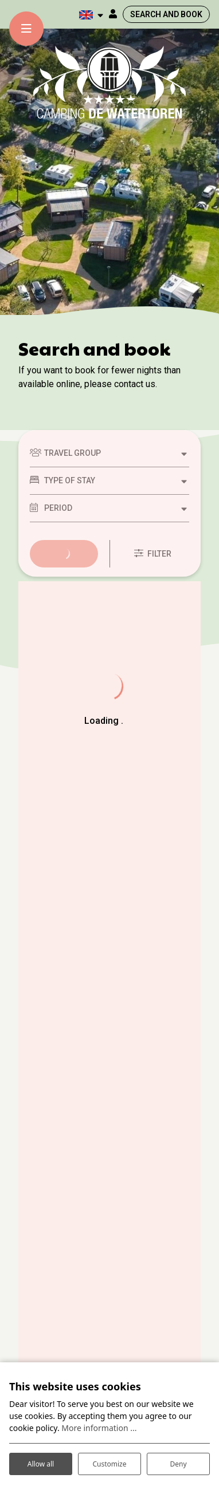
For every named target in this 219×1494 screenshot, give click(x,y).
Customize (109, 1464)
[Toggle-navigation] (26, 28)
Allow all (41, 1464)
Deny (178, 1464)
